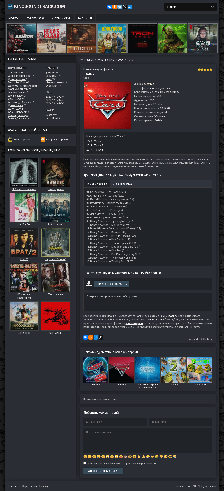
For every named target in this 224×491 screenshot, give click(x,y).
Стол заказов (61, 17)
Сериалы (51, 75)
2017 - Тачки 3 (94, 149)
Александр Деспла (19, 102)
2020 (48, 96)
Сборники (51, 85)
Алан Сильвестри (18, 112)
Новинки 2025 (36, 17)
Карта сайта (29, 486)
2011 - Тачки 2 (94, 145)
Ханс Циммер (16, 72)
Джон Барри (15, 105)
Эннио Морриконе (19, 75)
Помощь (44, 486)
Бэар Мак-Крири (18, 82)
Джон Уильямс (17, 79)
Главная (13, 17)
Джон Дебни (16, 108)
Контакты (85, 17)
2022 (48, 103)
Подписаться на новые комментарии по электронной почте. (120, 463)
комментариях (168, 315)
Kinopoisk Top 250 (57, 139)
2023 (60, 96)
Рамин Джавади (18, 115)
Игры (49, 79)
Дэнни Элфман (17, 95)
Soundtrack (52, 118)
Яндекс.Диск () (112, 283)
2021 (48, 100)
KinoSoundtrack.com (36, 6)
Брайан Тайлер (17, 92)
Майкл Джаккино (18, 118)
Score (49, 114)
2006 (159, 96)
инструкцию (156, 319)
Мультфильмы (54, 82)
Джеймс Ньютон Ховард (22, 85)
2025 (60, 103)
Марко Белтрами (18, 89)
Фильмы (51, 72)
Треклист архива (97, 184)
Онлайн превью (122, 184)
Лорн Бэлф (14, 98)
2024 (60, 100)
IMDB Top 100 (22, 139)
